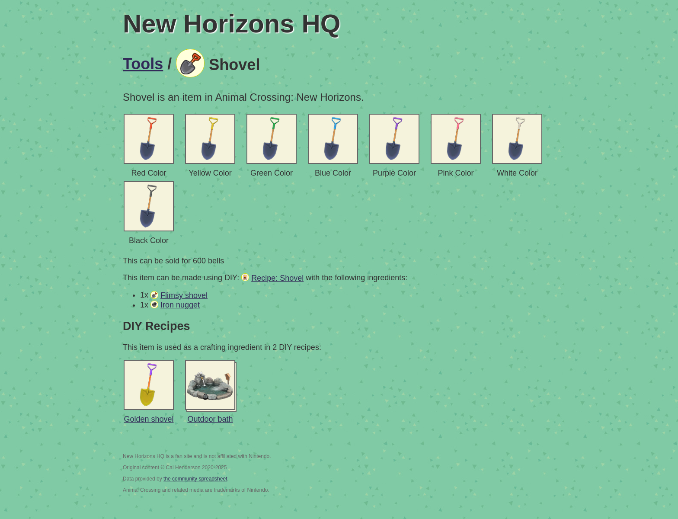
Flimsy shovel (184, 295)
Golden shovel (148, 419)
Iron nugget (180, 305)
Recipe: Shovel (277, 278)
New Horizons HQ (231, 23)
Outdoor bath (210, 419)
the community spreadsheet (195, 479)
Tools (143, 64)
